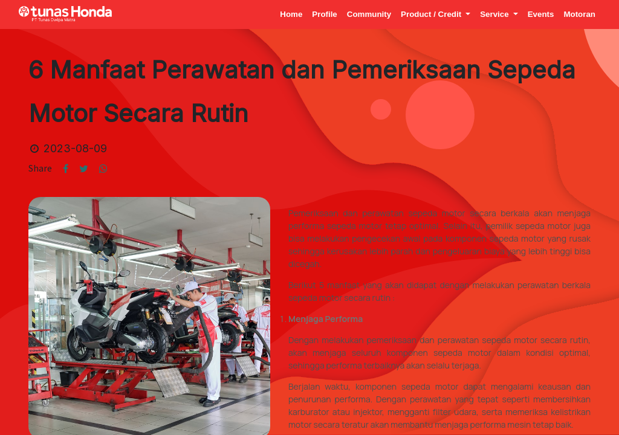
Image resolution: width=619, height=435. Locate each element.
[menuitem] (291, 14)
